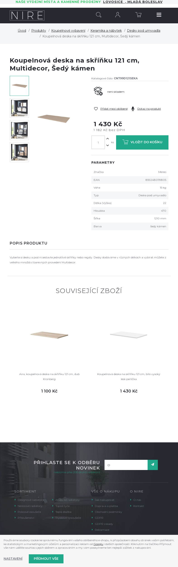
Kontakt (138, 506)
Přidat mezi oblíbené (114, 108)
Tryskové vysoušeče (68, 517)
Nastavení (13, 559)
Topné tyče (62, 506)
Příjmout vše (46, 559)
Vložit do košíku (142, 143)
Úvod (22, 31)
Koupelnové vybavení (68, 31)
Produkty (38, 31)
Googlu (98, 544)
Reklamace (102, 529)
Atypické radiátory (67, 500)
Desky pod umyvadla (143, 31)
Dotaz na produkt (149, 108)
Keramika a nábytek (106, 31)
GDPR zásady (104, 524)
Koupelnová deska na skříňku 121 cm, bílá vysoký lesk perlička (128, 376)
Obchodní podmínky (108, 512)
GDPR (99, 517)
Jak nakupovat (105, 500)
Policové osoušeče (29, 512)
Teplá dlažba (63, 512)
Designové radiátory (31, 500)
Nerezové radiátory (30, 506)
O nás (137, 500)
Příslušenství (26, 517)
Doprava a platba (106, 506)
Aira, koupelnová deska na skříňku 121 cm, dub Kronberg (49, 376)
